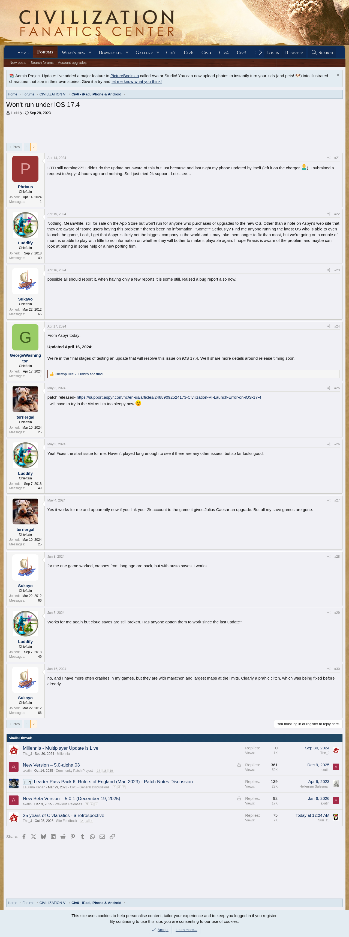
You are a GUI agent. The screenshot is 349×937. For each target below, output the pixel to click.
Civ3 (241, 52)
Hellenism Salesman (314, 786)
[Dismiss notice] (337, 76)
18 (105, 770)
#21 (337, 158)
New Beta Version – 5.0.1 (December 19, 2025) (71, 798)
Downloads (110, 52)
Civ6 (188, 52)
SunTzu (323, 820)
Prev (16, 147)
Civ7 (171, 52)
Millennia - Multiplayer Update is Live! (61, 748)
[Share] (328, 158)
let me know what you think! (137, 81)
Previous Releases (68, 804)
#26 (337, 444)
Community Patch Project (74, 771)
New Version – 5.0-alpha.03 (51, 765)
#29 (337, 613)
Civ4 (224, 52)
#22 (337, 214)
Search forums (42, 63)
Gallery (144, 52)
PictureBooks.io (124, 75)
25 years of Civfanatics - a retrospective (63, 815)
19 (111, 770)
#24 (337, 326)
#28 (337, 556)
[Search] (322, 52)
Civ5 (206, 52)
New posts (18, 63)
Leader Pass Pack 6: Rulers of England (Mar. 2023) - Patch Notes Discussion (113, 781)
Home (23, 52)
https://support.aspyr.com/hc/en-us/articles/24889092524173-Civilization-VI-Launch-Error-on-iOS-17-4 (169, 397)
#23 (337, 270)
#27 (337, 500)
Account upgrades (72, 63)
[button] (90, 52)
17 (98, 770)
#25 (337, 388)
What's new (73, 52)
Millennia (63, 754)
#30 (337, 669)
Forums (45, 52)
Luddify (16, 113)
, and (79, 374)
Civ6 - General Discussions (90, 787)
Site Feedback (66, 821)
